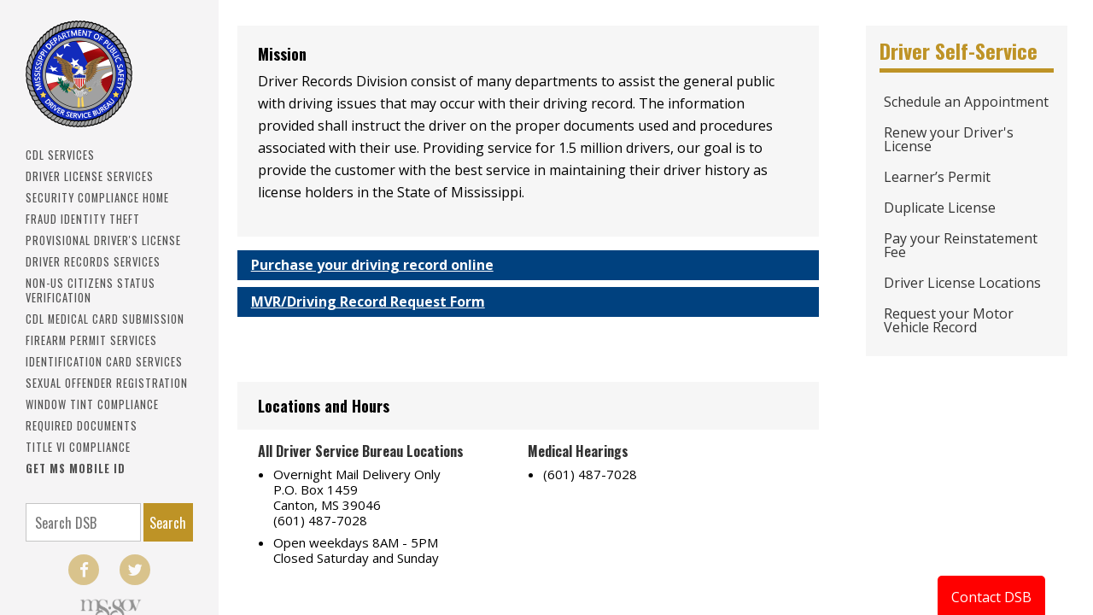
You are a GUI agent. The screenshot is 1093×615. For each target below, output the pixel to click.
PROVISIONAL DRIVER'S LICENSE (103, 240)
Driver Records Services (93, 262)
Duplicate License (940, 207)
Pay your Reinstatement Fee (960, 245)
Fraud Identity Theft (83, 219)
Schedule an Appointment (966, 101)
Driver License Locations (962, 282)
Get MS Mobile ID (76, 468)
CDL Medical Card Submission (105, 319)
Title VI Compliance (78, 447)
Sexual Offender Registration (107, 383)
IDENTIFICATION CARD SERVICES (104, 362)
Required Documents (81, 426)
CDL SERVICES (60, 155)
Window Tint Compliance (92, 404)
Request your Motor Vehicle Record (949, 320)
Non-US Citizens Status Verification (90, 290)
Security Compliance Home (97, 198)
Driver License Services (90, 176)
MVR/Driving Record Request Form (368, 301)
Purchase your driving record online (372, 264)
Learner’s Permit (937, 176)
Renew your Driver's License (949, 139)
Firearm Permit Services (91, 340)
